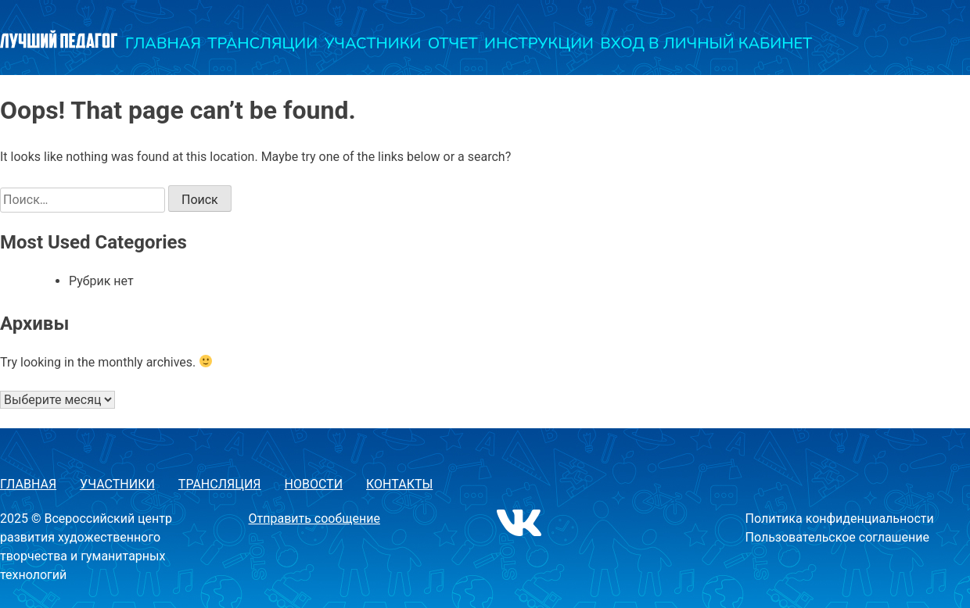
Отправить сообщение (314, 518)
